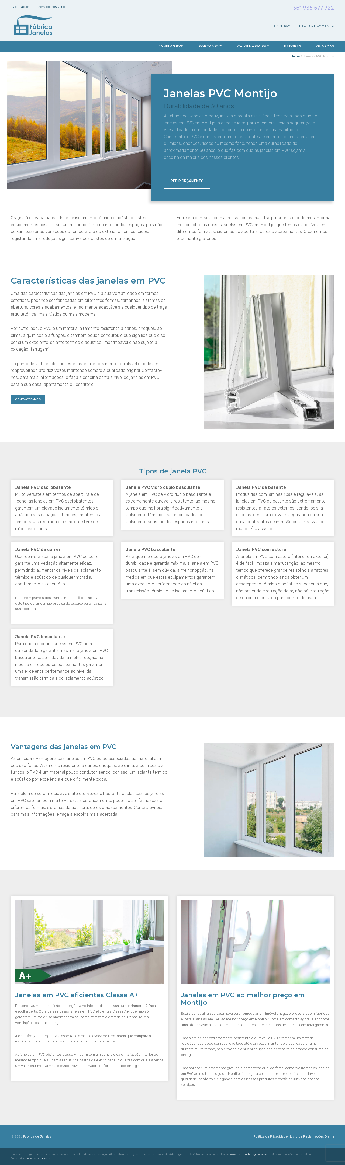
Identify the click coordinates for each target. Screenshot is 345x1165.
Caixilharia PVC (253, 46)
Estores (292, 46)
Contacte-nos (28, 399)
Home (295, 56)
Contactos (21, 7)
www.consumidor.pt (39, 1158)
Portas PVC (210, 46)
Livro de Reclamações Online (312, 1136)
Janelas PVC (171, 46)
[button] (10, 1154)
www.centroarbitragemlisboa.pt (250, 1154)
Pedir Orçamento (316, 25)
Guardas (325, 46)
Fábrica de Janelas (37, 1136)
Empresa (281, 25)
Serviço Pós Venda (52, 7)
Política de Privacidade (270, 1136)
